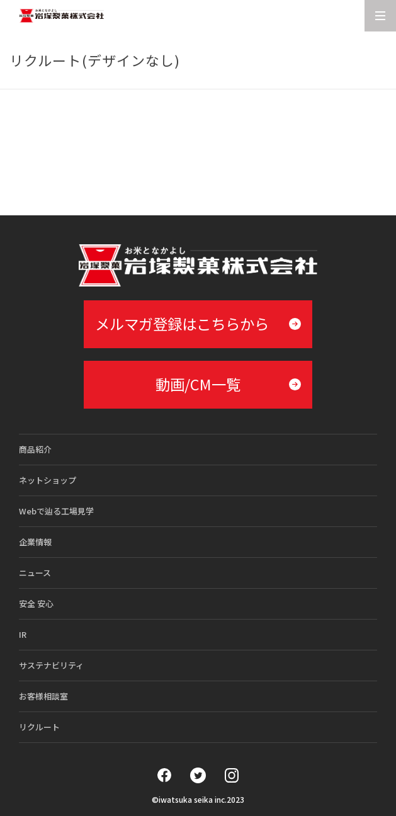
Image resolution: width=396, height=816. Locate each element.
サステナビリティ (51, 665)
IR (22, 634)
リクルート (39, 727)
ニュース (35, 573)
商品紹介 (35, 449)
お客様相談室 (43, 696)
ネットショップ (47, 480)
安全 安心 (36, 603)
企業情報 (35, 542)
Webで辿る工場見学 (56, 511)
